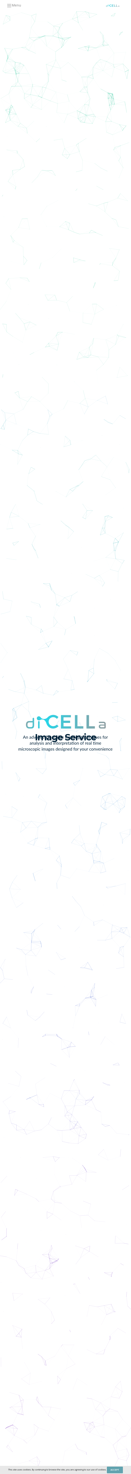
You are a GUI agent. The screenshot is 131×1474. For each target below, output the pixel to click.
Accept (115, 1469)
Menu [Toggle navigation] (14, 5)
